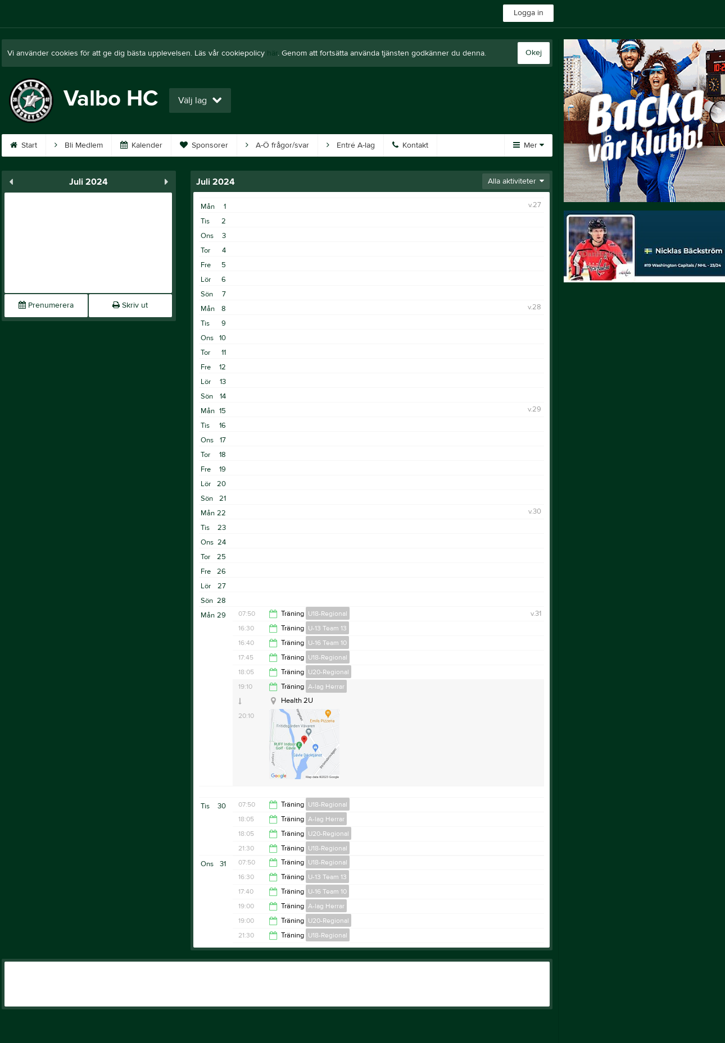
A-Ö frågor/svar (277, 145)
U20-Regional (328, 671)
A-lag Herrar (326, 686)
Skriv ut (130, 305)
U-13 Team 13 (327, 628)
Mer (528, 145)
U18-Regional (327, 613)
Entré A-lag (351, 145)
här (272, 53)
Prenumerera (46, 305)
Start (23, 145)
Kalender (141, 145)
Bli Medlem (79, 145)
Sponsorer (204, 145)
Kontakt (410, 145)
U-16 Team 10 (327, 642)
